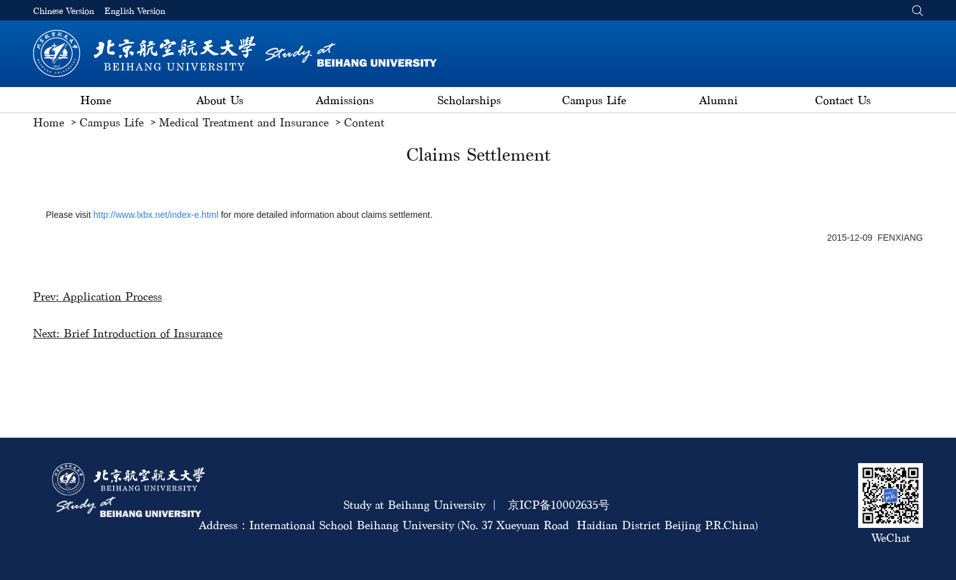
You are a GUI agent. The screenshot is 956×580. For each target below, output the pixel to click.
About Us (219, 100)
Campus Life (594, 100)
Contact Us (843, 100)
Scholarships (469, 100)
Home (95, 100)
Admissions (345, 100)
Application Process (112, 296)
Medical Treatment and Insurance (244, 122)
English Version (134, 11)
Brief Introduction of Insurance (143, 333)
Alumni (718, 100)
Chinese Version (63, 11)
